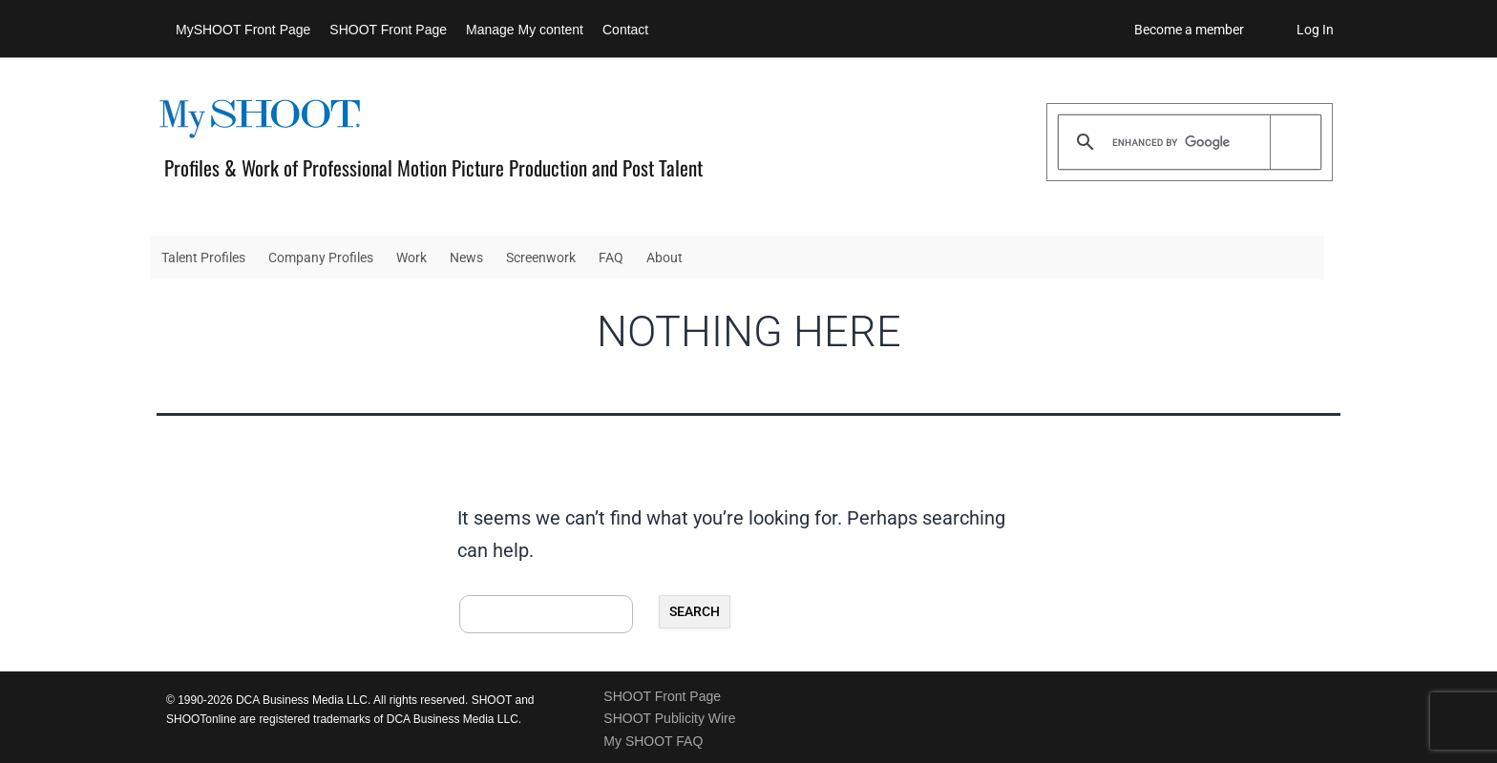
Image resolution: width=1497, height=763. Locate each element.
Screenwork (541, 257)
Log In (1315, 29)
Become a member (1189, 29)
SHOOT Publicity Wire (669, 718)
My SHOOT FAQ (653, 741)
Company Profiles (320, 257)
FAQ (611, 257)
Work (411, 257)
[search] (1186, 142)
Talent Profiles (203, 257)
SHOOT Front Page (388, 29)
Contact (625, 29)
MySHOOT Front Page (243, 29)
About (664, 257)
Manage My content (524, 29)
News (466, 257)
